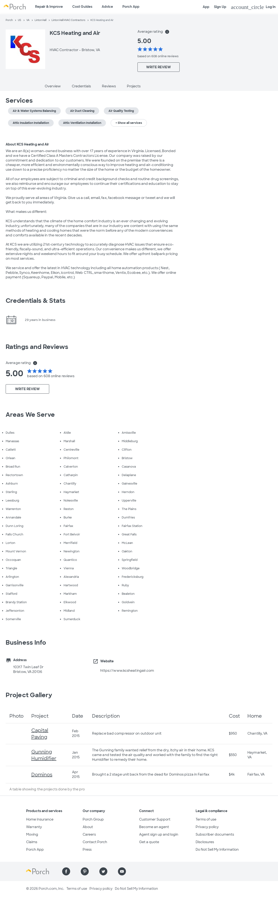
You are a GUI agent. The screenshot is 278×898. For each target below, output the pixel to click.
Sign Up (220, 7)
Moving (32, 834)
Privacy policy (207, 827)
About (88, 827)
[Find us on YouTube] (122, 871)
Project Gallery (29, 695)
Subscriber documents (215, 834)
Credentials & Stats (35, 301)
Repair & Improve (49, 6)
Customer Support (154, 819)
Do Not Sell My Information (217, 849)
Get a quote (149, 842)
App (206, 7)
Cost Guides (82, 6)
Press (87, 849)
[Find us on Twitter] (103, 871)
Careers (89, 834)
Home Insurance (39, 819)
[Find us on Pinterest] (85, 871)
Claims (31, 842)
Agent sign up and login (158, 834)
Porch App (130, 6)
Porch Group (93, 819)
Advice (107, 6)
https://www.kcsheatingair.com (127, 670)
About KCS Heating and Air (27, 144)
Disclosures (205, 842)
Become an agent (154, 827)
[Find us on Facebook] (66, 871)
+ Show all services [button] (129, 123)
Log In (253, 7)
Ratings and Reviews (37, 347)
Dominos (41, 775)
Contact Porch (95, 842)
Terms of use (206, 819)
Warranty (34, 827)
